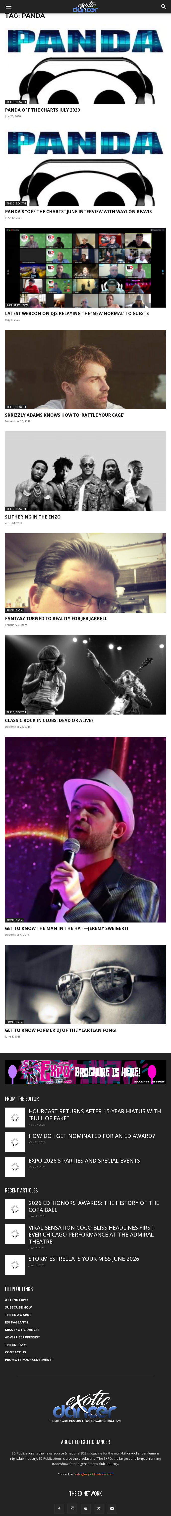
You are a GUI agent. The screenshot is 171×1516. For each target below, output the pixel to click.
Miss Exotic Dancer (22, 1329)
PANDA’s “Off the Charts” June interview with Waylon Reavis (78, 211)
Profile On (14, 610)
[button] (8, 6)
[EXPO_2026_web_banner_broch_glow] (85, 1072)
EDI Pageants (16, 1322)
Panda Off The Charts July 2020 (42, 110)
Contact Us (15, 1352)
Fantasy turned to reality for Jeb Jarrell (56, 618)
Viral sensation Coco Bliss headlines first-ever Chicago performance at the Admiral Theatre (92, 1234)
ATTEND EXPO (16, 1300)
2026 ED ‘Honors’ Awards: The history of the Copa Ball (94, 1206)
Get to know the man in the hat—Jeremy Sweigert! (66, 928)
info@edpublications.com (94, 1474)
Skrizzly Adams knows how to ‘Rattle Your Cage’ (64, 415)
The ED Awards (18, 1315)
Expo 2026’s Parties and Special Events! (85, 1160)
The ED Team (15, 1344)
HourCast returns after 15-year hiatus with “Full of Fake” (95, 1114)
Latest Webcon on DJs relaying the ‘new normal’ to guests (77, 313)
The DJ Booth (16, 102)
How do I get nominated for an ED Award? (92, 1135)
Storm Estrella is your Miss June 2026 (84, 1258)
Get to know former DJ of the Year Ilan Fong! (60, 1030)
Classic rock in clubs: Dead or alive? (49, 720)
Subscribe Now (18, 1307)
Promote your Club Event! (29, 1359)
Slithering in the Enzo (33, 517)
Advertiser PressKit (22, 1337)
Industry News (17, 305)
